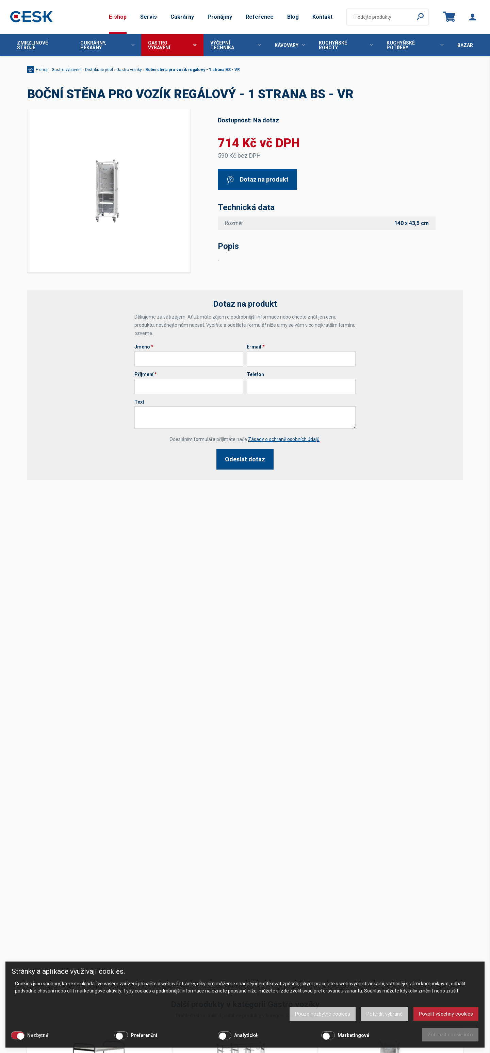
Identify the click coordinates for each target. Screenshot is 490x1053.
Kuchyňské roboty (346, 45)
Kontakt (322, 17)
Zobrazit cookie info (450, 1035)
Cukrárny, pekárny (107, 45)
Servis (148, 17)
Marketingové (353, 1035)
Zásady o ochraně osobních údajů (284, 439)
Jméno (143, 346)
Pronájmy (220, 17)
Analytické (246, 1035)
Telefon (255, 374)
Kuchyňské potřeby (415, 45)
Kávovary (290, 45)
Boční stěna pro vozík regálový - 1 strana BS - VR (192, 69)
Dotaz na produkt (257, 179)
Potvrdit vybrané (384, 1014)
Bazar (465, 45)
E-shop (118, 17)
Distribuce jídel (99, 69)
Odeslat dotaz (245, 459)
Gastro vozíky (129, 69)
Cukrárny (182, 17)
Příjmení (145, 374)
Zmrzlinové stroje (32, 45)
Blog (293, 17)
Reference (260, 17)
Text (139, 402)
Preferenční (144, 1035)
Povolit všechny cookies (446, 1014)
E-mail (256, 346)
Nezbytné (37, 1035)
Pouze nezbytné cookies (322, 1014)
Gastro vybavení (172, 45)
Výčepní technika (235, 45)
